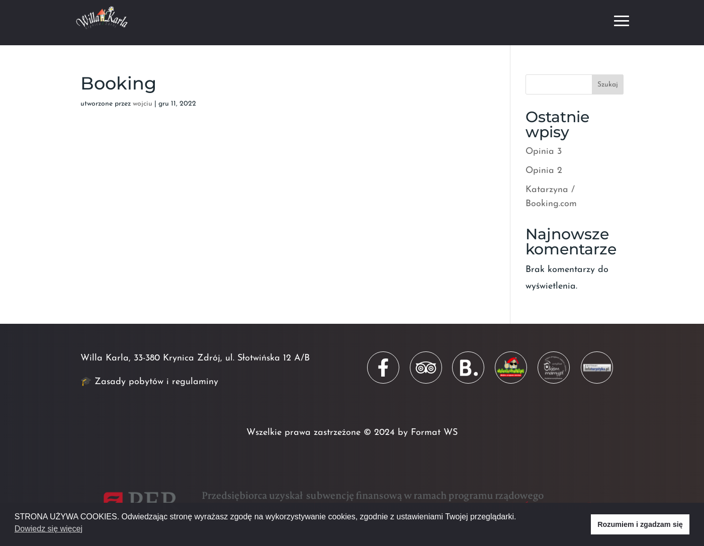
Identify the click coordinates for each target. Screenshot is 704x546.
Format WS (434, 432)
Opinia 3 (543, 151)
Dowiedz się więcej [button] (48, 528)
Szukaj (607, 84)
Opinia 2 (543, 170)
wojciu (142, 104)
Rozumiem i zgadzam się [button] (640, 524)
